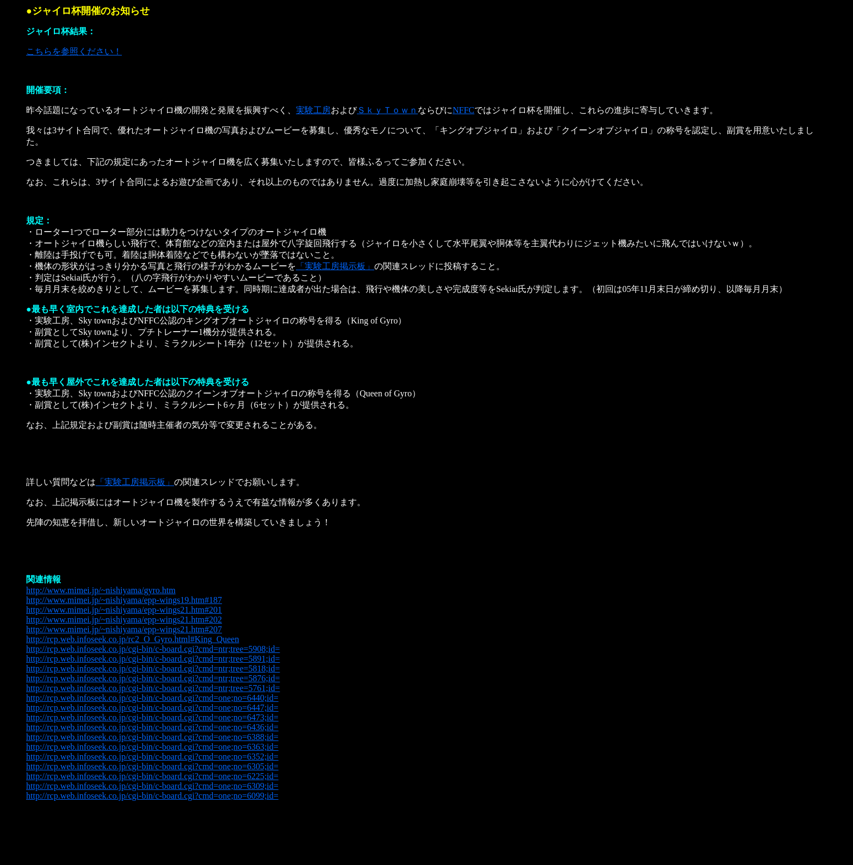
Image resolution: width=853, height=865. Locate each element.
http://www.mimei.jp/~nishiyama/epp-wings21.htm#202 (124, 619)
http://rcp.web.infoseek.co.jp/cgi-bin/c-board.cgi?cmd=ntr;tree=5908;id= (153, 649)
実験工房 (313, 110)
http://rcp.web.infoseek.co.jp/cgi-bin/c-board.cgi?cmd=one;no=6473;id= (152, 717)
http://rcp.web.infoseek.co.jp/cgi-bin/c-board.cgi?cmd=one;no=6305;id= (152, 766)
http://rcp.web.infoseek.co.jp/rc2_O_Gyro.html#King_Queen (132, 639)
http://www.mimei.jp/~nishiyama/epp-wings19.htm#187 (124, 600)
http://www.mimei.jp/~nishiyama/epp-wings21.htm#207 (124, 629)
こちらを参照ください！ (74, 51)
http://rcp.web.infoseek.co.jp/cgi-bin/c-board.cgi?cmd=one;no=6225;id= (152, 776)
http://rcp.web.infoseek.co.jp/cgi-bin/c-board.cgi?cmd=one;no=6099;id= (152, 795)
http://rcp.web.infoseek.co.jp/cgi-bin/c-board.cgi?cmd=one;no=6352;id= (152, 756)
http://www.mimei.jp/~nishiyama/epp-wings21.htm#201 (124, 609)
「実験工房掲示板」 (335, 266)
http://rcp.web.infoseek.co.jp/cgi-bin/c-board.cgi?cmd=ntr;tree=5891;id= (153, 658)
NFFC (463, 110)
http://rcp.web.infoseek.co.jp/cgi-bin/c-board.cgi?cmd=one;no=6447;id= (152, 707)
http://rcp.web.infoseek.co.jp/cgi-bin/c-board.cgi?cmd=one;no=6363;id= (152, 746)
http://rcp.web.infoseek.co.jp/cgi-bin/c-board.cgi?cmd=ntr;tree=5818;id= (153, 668)
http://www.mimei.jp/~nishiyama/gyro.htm (101, 590)
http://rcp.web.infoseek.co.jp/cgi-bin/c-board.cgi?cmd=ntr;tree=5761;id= (153, 688)
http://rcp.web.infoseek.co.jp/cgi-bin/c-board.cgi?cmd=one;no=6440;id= (152, 697)
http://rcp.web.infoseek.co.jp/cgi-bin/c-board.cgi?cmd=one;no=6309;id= (152, 786)
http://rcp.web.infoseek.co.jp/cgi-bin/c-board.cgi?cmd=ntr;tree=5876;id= (153, 678)
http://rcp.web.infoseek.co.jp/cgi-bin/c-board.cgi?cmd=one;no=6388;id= (152, 737)
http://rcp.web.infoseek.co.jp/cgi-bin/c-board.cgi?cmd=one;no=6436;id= (152, 727)
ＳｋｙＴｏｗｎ (387, 110)
